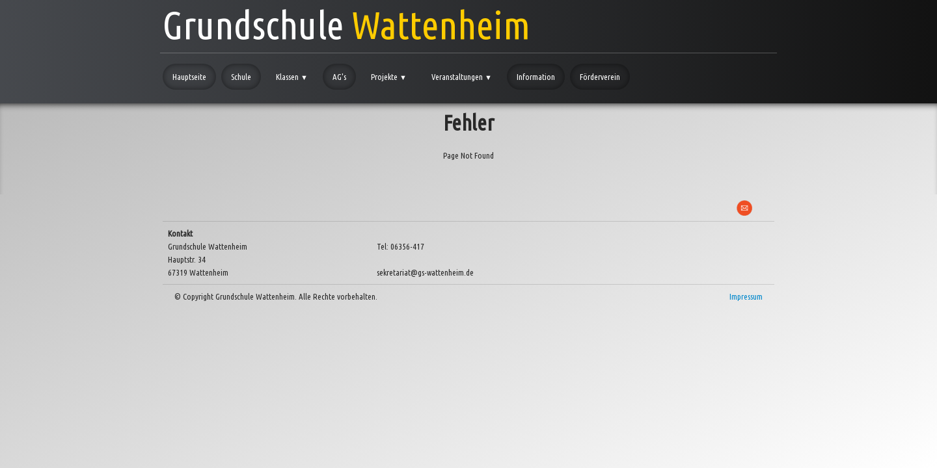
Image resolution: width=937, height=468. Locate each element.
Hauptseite (189, 76)
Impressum (746, 296)
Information (536, 76)
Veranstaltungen (461, 76)
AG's (339, 76)
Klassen (292, 76)
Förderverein (600, 76)
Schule (241, 76)
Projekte (389, 76)
